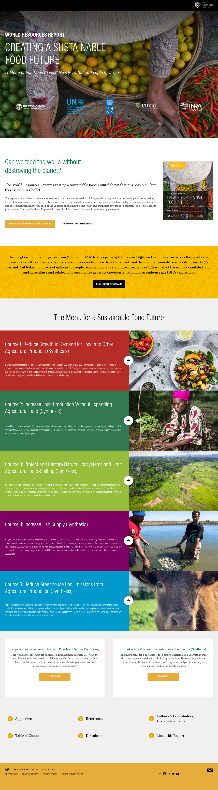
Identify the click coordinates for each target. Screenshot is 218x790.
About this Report (170, 736)
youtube (177, 773)
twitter (173, 773)
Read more (54, 676)
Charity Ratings (30, 774)
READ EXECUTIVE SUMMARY (109, 284)
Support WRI (11, 774)
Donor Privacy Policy (72, 774)
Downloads (94, 736)
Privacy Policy (50, 774)
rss (169, 773)
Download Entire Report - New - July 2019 (30, 224)
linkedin (164, 773)
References (94, 718)
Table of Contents (28, 736)
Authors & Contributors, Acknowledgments (175, 718)
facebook (160, 773)
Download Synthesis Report (78, 224)
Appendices (24, 718)
